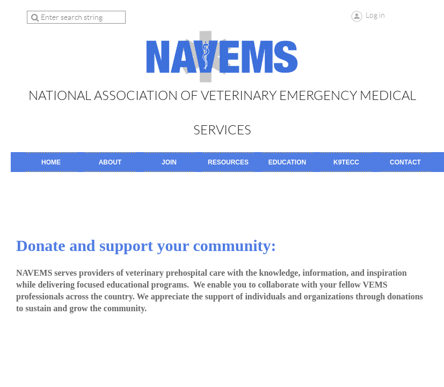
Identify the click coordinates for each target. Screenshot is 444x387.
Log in (375, 15)
